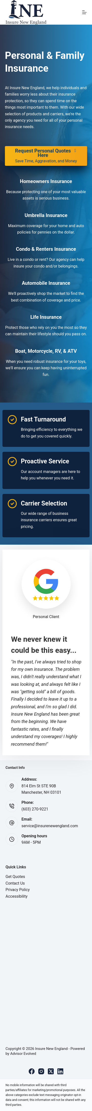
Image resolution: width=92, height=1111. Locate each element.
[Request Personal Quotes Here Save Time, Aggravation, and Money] (46, 156)
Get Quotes (15, 876)
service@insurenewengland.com (50, 826)
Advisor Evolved (23, 1053)
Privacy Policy (18, 889)
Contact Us (15, 883)
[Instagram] (41, 1071)
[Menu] (84, 12)
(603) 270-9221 (35, 809)
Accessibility (17, 896)
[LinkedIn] (60, 1071)
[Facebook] (32, 1071)
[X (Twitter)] (51, 1071)
